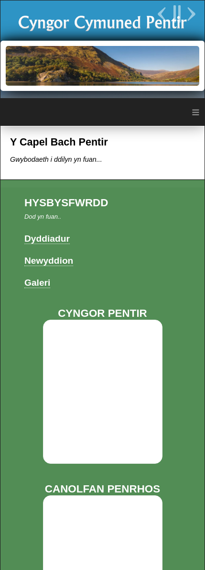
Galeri (37, 283)
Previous (163, 14)
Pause (176, 14)
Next (190, 14)
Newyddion (48, 261)
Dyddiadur (47, 239)
